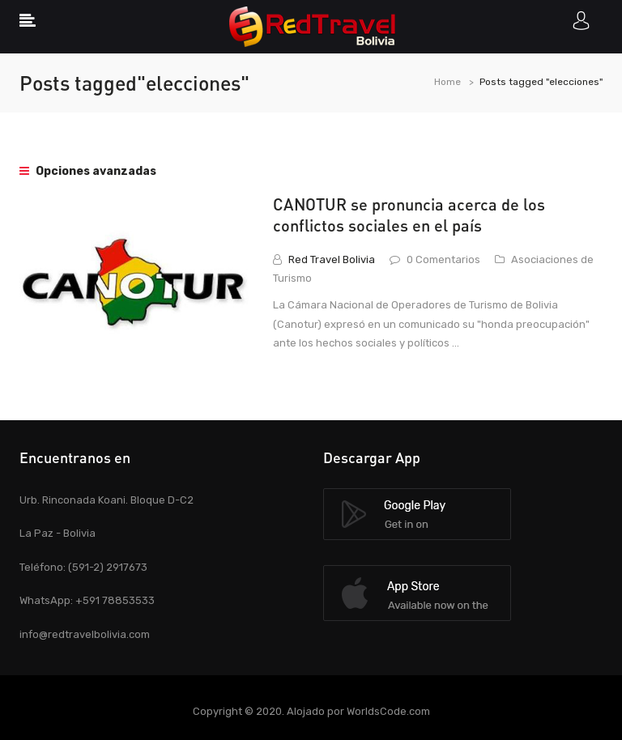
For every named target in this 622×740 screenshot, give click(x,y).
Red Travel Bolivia (331, 259)
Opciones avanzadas (87, 171)
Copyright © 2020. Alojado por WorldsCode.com (311, 711)
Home (447, 81)
